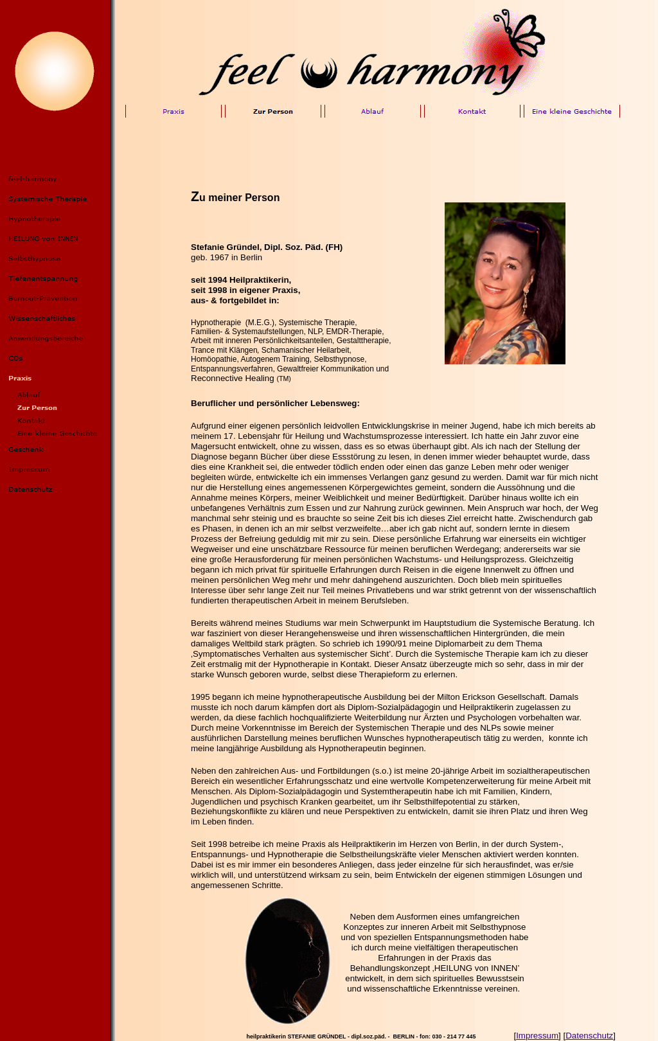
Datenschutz (589, 1035)
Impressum (537, 1035)
